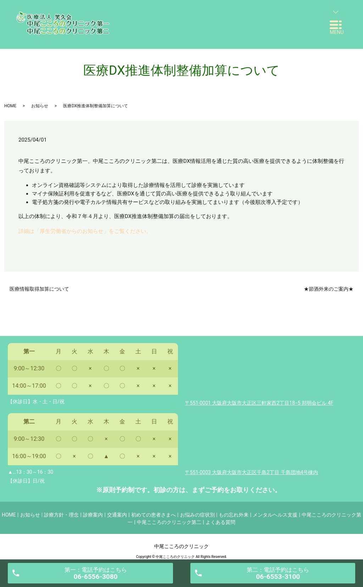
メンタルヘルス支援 (275, 515)
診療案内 (93, 515)
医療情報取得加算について (39, 289)
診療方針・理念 (61, 515)
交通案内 (117, 515)
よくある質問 (220, 522)
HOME (10, 105)
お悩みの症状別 (197, 515)
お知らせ (39, 105)
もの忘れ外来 (233, 515)
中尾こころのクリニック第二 (169, 522)
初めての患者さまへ (153, 515)
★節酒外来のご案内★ (328, 289)
